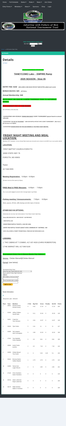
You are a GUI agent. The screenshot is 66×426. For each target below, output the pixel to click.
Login (49, 6)
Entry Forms (7, 6)
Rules (31, 2)
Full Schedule (13, 2)
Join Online (48, 2)
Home (5, 2)
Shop (43, 6)
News (39, 2)
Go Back (5, 63)
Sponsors (36, 6)
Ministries (18, 6)
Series (23, 2)
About (27, 6)
